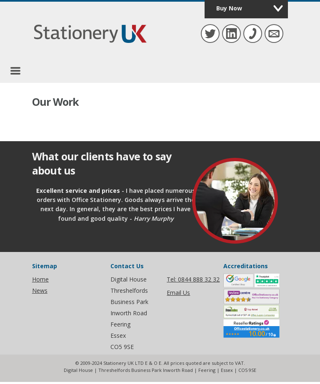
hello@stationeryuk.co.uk (273, 32)
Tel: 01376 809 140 (251, 32)
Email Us (178, 293)
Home (40, 279)
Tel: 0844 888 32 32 (193, 279)
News (40, 290)
